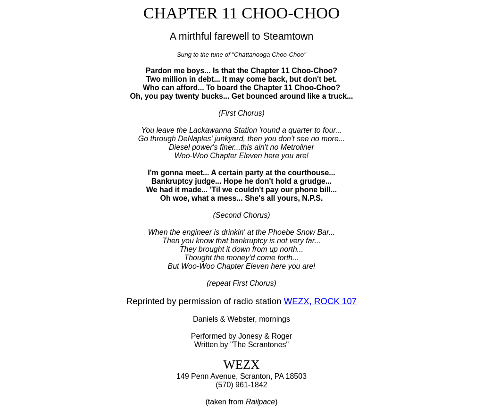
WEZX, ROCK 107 (320, 301)
